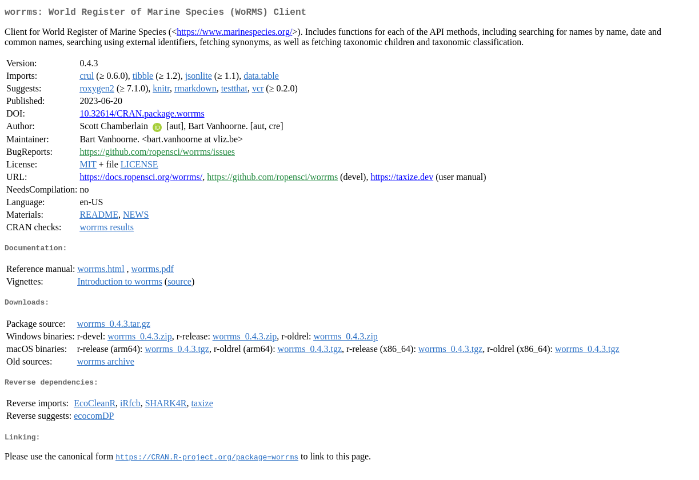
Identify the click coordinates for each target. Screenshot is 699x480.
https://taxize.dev (401, 179)
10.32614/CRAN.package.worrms (141, 116)
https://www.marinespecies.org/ (234, 34)
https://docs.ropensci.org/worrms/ (140, 179)
